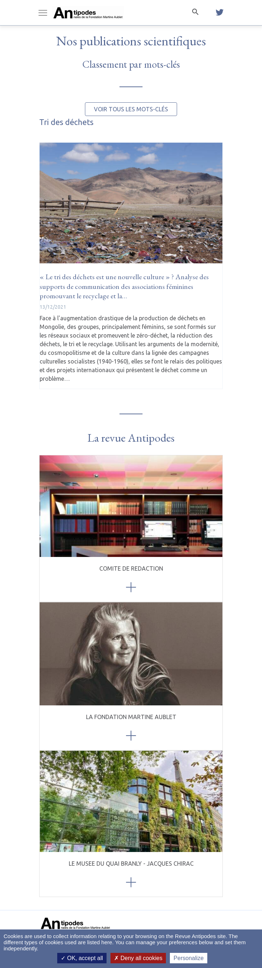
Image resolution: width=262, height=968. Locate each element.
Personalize (188, 958)
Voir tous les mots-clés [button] (131, 109)
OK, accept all (82, 958)
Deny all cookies (138, 958)
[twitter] (219, 12)
